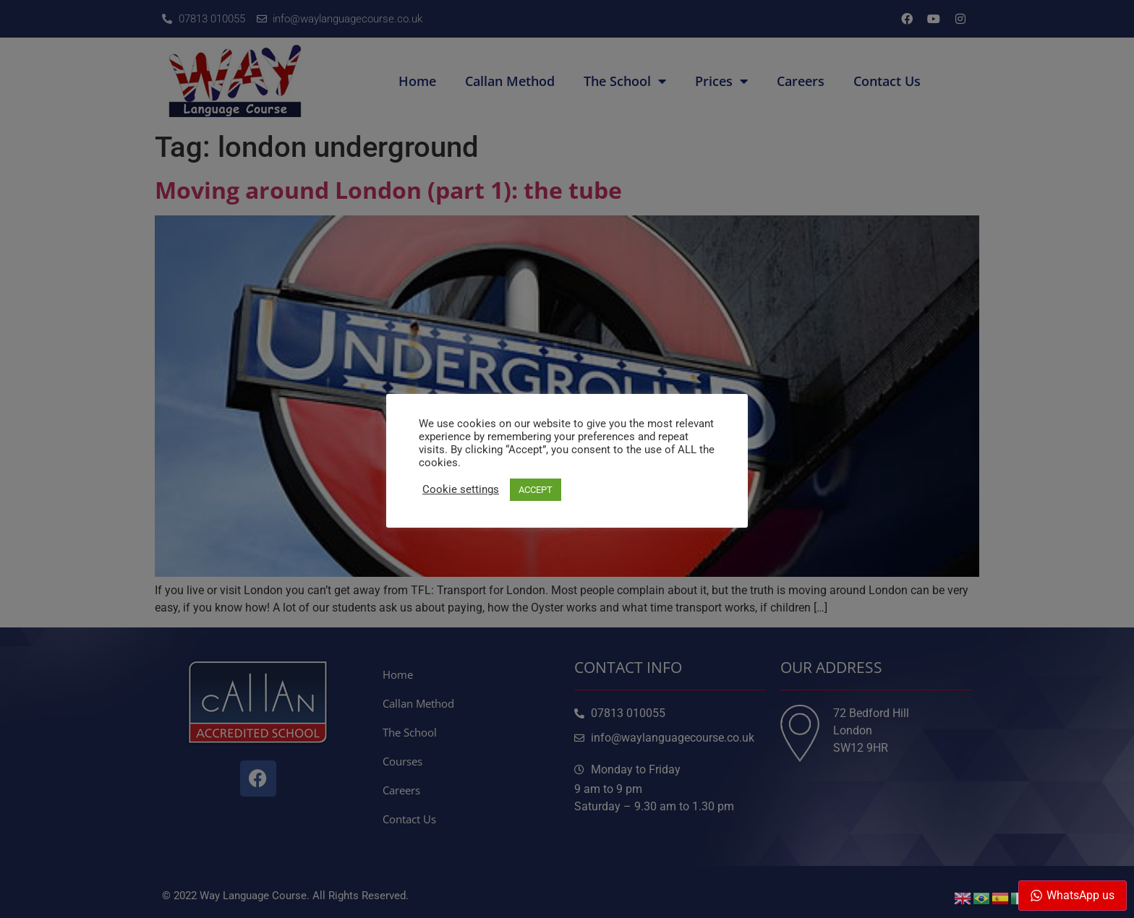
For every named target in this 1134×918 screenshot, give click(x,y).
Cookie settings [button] (460, 489)
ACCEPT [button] (536, 489)
